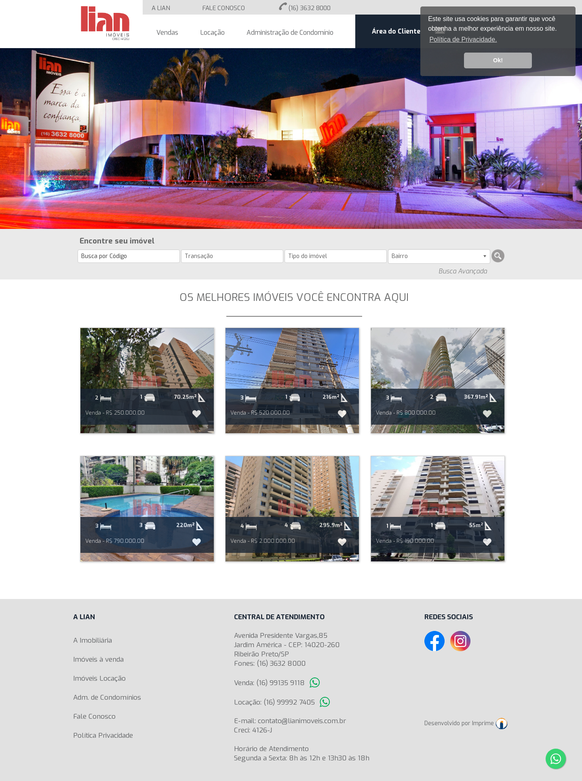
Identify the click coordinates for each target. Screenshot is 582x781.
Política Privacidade (103, 735)
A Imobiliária (92, 640)
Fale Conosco (94, 716)
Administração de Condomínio (290, 32)
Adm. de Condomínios (107, 697)
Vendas (167, 32)
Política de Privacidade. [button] (463, 39)
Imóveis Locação (99, 678)
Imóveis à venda (98, 659)
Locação (212, 32)
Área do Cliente (396, 31)
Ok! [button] (498, 60)
